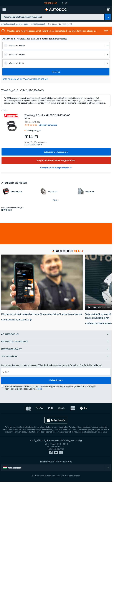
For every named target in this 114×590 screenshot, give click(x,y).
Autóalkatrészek (38, 24)
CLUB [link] (64, 3)
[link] (108, 10)
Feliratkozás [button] (56, 380)
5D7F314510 (6, 210)
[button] (108, 17)
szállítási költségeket (33, 144)
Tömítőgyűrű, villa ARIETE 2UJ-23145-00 (47, 117)
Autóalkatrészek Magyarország (14, 24)
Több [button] (39, 389)
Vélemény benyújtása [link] (48, 125)
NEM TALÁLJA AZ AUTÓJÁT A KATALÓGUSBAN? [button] (25, 79)
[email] (56, 371)
